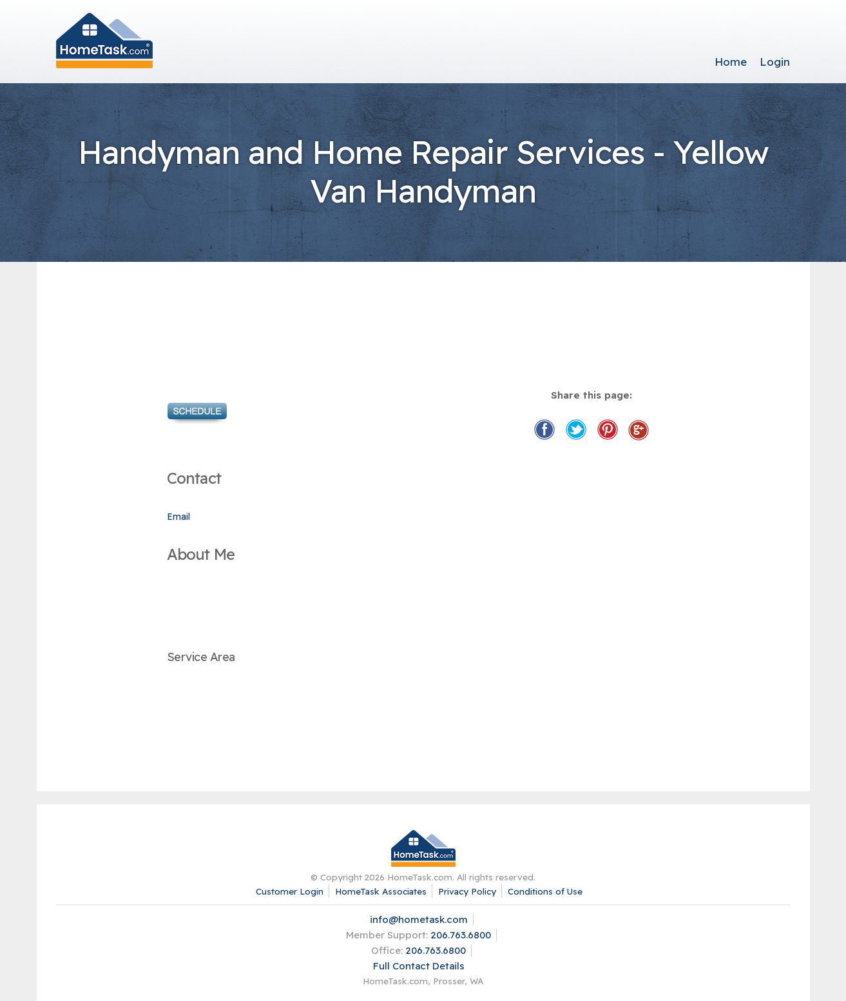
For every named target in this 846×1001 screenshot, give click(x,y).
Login (775, 61)
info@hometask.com (419, 919)
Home (731, 61)
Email (178, 516)
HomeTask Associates (381, 891)
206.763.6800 (460, 935)
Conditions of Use (545, 891)
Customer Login (289, 891)
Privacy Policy (467, 891)
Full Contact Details (419, 966)
